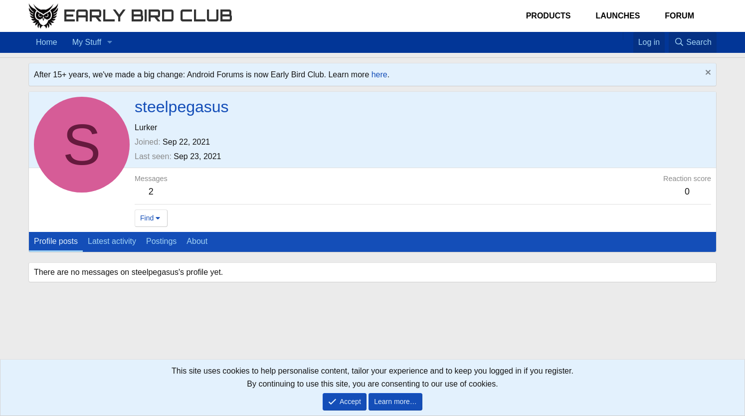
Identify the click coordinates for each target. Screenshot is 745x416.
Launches (617, 15)
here (379, 74)
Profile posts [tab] (56, 241)
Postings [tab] (161, 241)
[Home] (618, 36)
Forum (679, 15)
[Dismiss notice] (707, 73)
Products (548, 15)
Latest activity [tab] (112, 241)
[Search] (693, 42)
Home (46, 42)
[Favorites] (628, 36)
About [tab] (196, 241)
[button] (109, 42)
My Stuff (86, 42)
